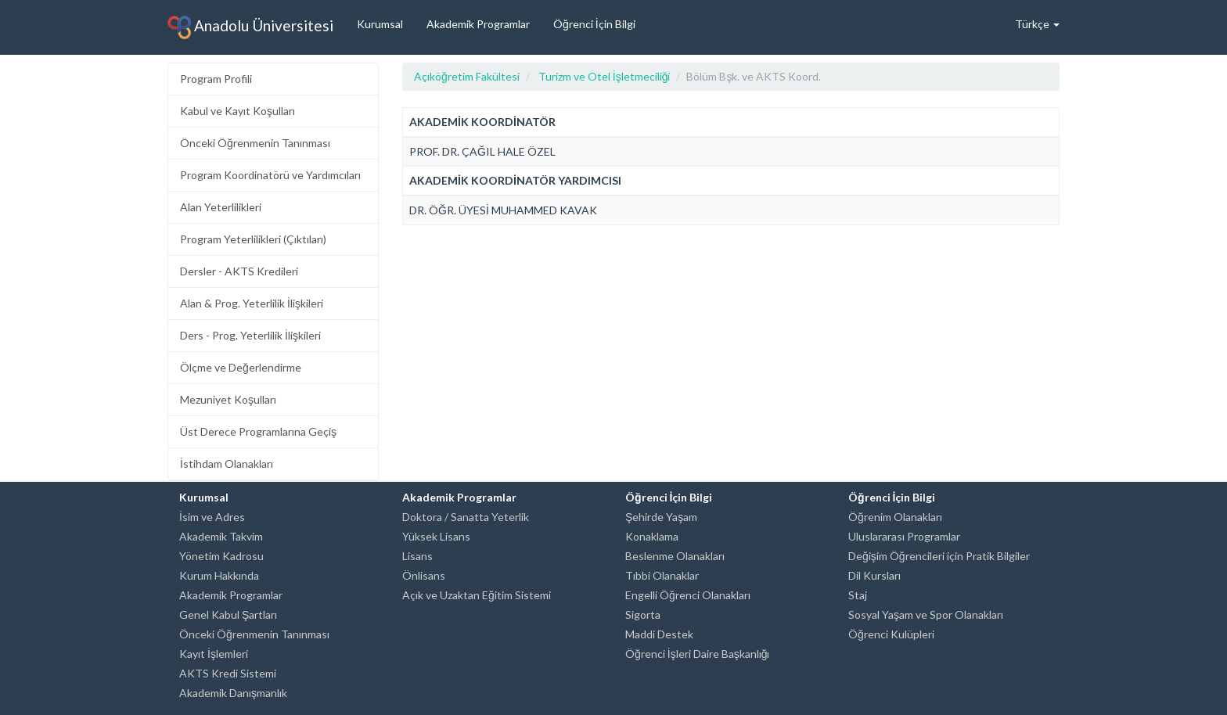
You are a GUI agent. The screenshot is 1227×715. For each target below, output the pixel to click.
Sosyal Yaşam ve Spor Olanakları (925, 614)
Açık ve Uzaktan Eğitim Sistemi (476, 595)
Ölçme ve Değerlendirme (240, 367)
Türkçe (1037, 24)
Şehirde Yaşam (661, 516)
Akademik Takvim (221, 536)
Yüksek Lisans (436, 536)
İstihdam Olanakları (226, 463)
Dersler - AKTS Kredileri (239, 271)
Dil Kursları (874, 575)
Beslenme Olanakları (675, 555)
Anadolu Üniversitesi (250, 27)
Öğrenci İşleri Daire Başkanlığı (697, 653)
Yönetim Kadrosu (221, 555)
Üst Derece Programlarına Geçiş (258, 431)
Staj (857, 595)
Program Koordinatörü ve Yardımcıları (270, 174)
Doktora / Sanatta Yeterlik (465, 516)
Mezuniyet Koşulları (228, 399)
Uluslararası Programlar (904, 536)
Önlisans (423, 575)
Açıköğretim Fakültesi (467, 76)
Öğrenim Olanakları (895, 516)
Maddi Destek (659, 634)
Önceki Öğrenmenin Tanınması (255, 142)
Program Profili (216, 78)
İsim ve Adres (212, 516)
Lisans (417, 555)
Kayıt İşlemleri (213, 653)
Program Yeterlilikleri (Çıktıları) (253, 239)
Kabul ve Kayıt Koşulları (237, 110)
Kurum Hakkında (219, 575)
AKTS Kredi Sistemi (227, 673)
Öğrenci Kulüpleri (891, 634)
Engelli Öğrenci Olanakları (687, 595)
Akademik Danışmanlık (233, 692)
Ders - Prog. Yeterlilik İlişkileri (250, 335)
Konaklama (651, 536)
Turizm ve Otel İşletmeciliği (604, 76)
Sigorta (642, 614)
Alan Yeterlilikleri (220, 207)
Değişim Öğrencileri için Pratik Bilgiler (939, 555)
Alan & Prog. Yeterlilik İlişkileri (251, 303)
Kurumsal (380, 24)
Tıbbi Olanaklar (662, 575)
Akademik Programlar (478, 24)
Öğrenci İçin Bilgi (594, 24)
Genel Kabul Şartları (228, 614)
